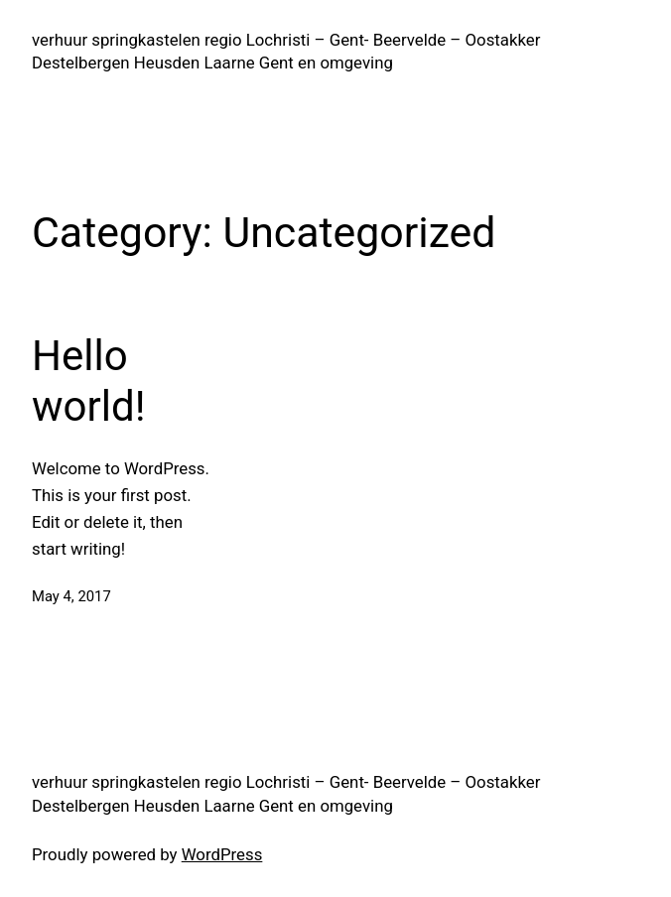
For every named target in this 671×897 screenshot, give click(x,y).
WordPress (222, 854)
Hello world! (88, 380)
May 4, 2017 (71, 596)
